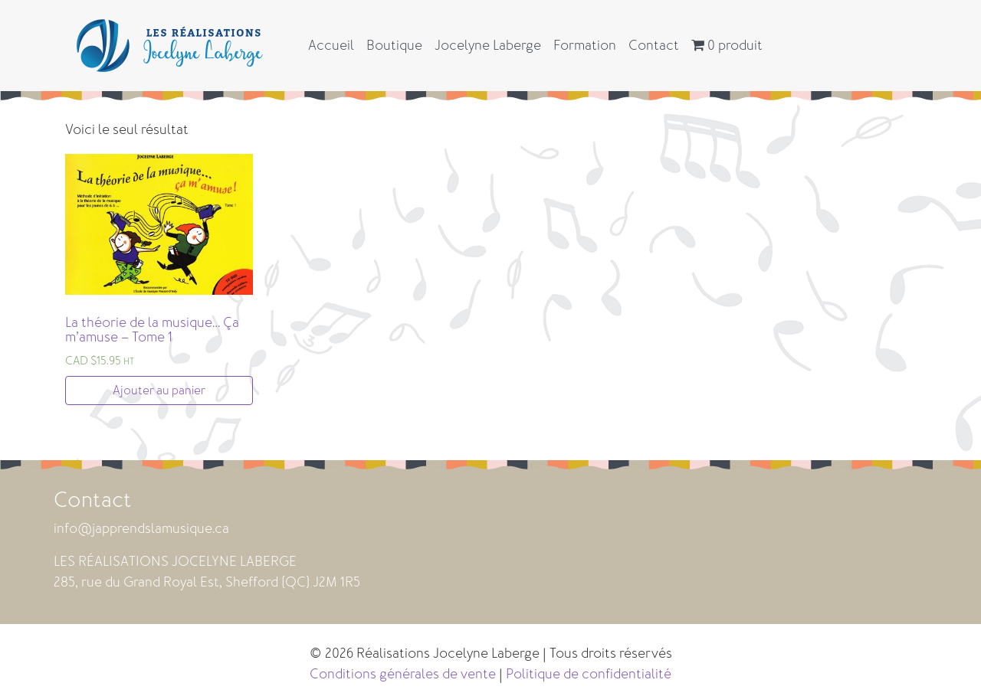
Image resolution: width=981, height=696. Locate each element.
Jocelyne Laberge (488, 45)
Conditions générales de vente (403, 673)
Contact (653, 45)
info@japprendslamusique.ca (141, 528)
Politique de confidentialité (588, 673)
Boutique (394, 45)
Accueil (331, 45)
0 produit (727, 45)
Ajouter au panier (159, 390)
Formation (584, 45)
